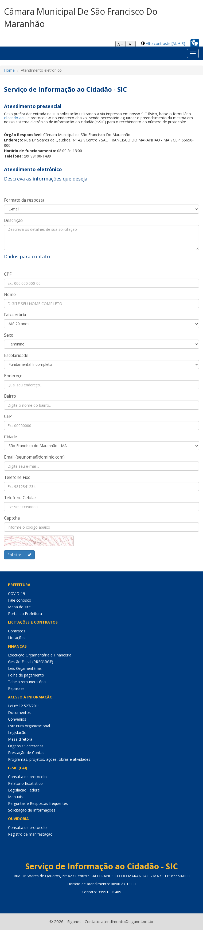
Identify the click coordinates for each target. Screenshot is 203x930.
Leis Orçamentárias (25, 668)
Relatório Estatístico (25, 783)
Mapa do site (19, 606)
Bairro (10, 396)
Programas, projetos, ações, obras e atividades (49, 759)
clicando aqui (15, 117)
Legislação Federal (24, 790)
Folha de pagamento (26, 675)
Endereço (13, 376)
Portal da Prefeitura (25, 613)
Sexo (8, 335)
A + (120, 44)
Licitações (16, 637)
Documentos (19, 712)
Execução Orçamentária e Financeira (39, 655)
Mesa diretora (20, 739)
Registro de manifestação (30, 834)
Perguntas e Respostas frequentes (38, 803)
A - (131, 44)
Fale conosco (19, 600)
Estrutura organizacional (29, 725)
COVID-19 (16, 593)
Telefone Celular (20, 498)
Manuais (15, 796)
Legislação (17, 732)
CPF (7, 274)
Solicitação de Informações (31, 810)
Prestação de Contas (26, 752)
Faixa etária (15, 315)
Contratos (16, 630)
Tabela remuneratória (27, 681)
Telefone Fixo (17, 477)
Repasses (16, 688)
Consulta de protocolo (27, 776)
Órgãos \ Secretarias (26, 745)
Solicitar (19, 554)
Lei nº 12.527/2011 (24, 705)
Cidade (10, 437)
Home (9, 70)
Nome (10, 294)
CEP (8, 416)
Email (34, 457)
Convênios (17, 719)
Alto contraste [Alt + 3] (165, 43)
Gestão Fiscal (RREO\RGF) (30, 661)
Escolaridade (16, 355)
